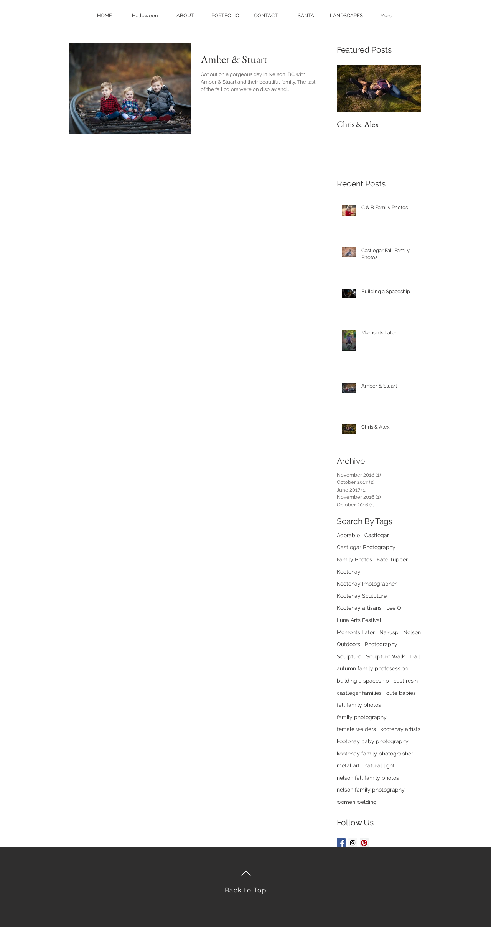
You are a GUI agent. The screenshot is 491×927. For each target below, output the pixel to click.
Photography (381, 644)
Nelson (412, 632)
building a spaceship (363, 681)
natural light (379, 765)
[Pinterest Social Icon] (364, 842)
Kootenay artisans (359, 608)
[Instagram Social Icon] (352, 842)
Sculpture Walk (385, 656)
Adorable (348, 535)
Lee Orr (395, 608)
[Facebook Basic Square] (341, 842)
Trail (414, 656)
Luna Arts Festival (359, 620)
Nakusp (389, 632)
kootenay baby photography (373, 741)
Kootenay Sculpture (362, 596)
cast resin (406, 681)
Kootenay (349, 572)
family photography (362, 717)
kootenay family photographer (375, 754)
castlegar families (359, 693)
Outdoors (348, 644)
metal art (348, 765)
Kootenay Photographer (367, 584)
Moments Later (356, 632)
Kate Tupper (392, 559)
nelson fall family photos (368, 778)
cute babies (401, 693)
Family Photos (354, 559)
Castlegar (376, 535)
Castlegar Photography (366, 547)
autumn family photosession (372, 668)
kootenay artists (400, 729)
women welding (357, 802)
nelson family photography (371, 790)
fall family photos (359, 705)
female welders (356, 729)
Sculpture (349, 656)
